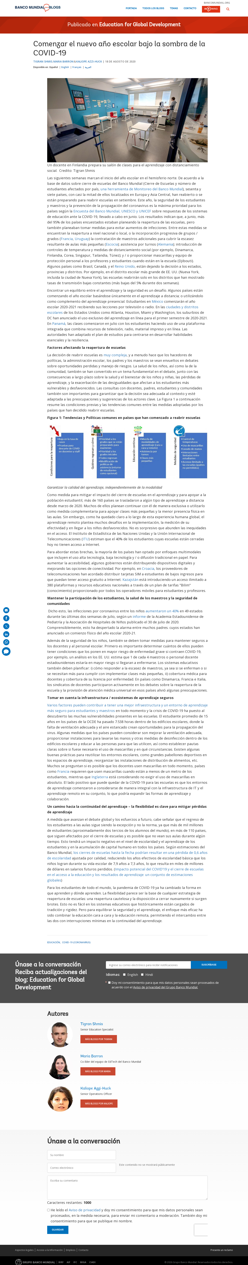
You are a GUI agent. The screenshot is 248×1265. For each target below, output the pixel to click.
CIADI (92, 1262)
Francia (67, 238)
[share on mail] (6, 610)
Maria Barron (63, 61)
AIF (68, 1262)
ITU (86, 539)
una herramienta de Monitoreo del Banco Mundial (141, 189)
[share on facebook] (6, 618)
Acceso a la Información (50, 1250)
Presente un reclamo (222, 1250)
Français (76, 67)
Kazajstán (130, 579)
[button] (227, 9)
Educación (53, 942)
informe (140, 616)
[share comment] (6, 651)
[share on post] (6, 626)
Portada (131, 8)
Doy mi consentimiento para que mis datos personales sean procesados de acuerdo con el (165, 985)
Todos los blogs (153, 8)
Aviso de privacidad (84, 1210)
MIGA (83, 1262)
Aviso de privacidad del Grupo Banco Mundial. (165, 987)
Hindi (149, 975)
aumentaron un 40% (162, 611)
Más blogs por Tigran (98, 1039)
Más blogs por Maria (98, 1071)
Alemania (165, 244)
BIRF (61, 1262)
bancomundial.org (217, 3)
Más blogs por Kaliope (99, 1103)
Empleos (70, 1250)
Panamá (58, 323)
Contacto (190, 8)
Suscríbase (208, 964)
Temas (174, 8)
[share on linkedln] (6, 634)
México (158, 301)
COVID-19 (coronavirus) (76, 942)
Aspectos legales (24, 1250)
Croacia (148, 568)
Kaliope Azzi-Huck (89, 61)
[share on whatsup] (6, 642)
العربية (88, 67)
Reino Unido (125, 266)
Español (53, 67)
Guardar (58, 1229)
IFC (75, 1262)
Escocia (112, 244)
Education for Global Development (140, 25)
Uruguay (82, 238)
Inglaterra (100, 777)
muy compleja (115, 355)
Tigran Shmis (42, 61)
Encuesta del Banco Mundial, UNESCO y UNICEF (112, 211)
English (65, 67)
